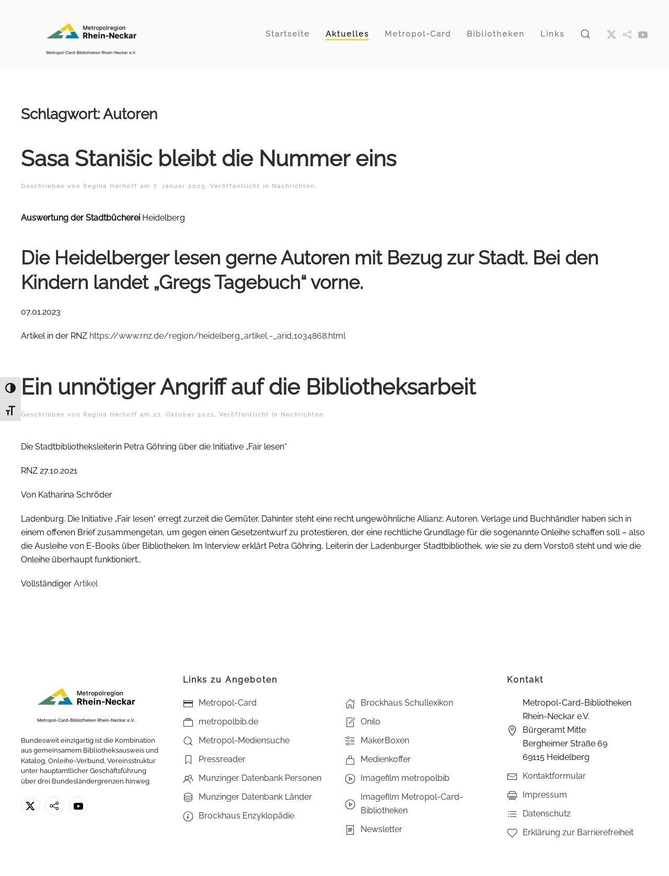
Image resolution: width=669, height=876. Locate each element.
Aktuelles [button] (347, 34)
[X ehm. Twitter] (611, 34)
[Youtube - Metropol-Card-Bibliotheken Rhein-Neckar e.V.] (643, 34)
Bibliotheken (496, 34)
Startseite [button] (288, 34)
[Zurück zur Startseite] (91, 33)
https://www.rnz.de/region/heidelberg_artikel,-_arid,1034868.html (217, 336)
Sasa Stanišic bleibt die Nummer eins (208, 158)
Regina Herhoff (110, 186)
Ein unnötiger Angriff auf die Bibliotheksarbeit (248, 387)
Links (552, 34)
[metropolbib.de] (54, 806)
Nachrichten (293, 186)
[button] (585, 33)
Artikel (86, 584)
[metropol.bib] (627, 34)
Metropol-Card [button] (418, 34)
